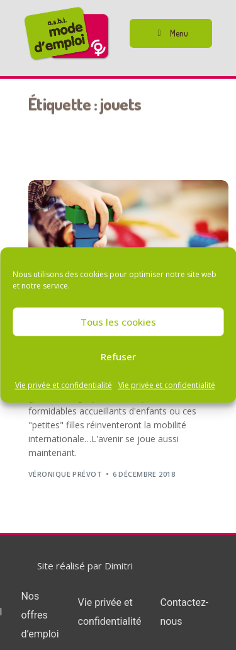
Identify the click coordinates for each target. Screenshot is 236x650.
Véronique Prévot (65, 474)
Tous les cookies (118, 322)
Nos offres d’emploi (40, 615)
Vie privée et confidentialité (63, 385)
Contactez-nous (184, 611)
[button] (171, 33)
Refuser (118, 356)
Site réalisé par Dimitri (85, 565)
